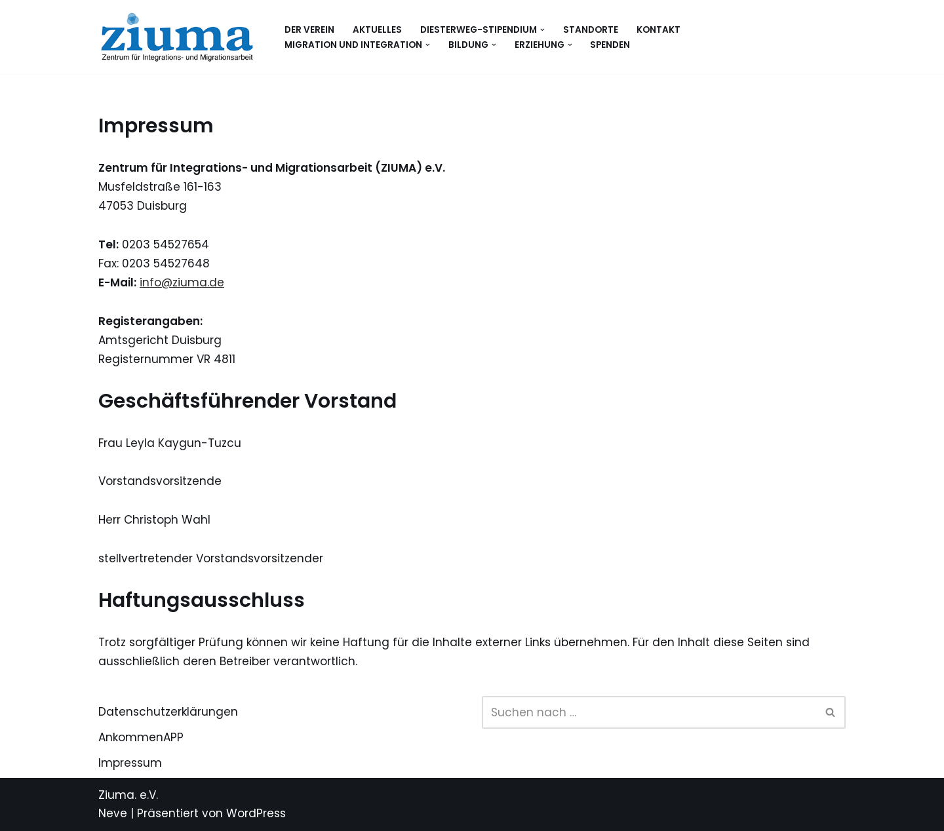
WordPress (256, 813)
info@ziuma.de (182, 282)
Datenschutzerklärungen (168, 712)
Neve (112, 813)
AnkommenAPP (141, 737)
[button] (542, 30)
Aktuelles (377, 30)
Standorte (590, 30)
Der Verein (309, 30)
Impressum (130, 763)
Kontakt (658, 30)
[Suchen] (649, 712)
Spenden (610, 45)
